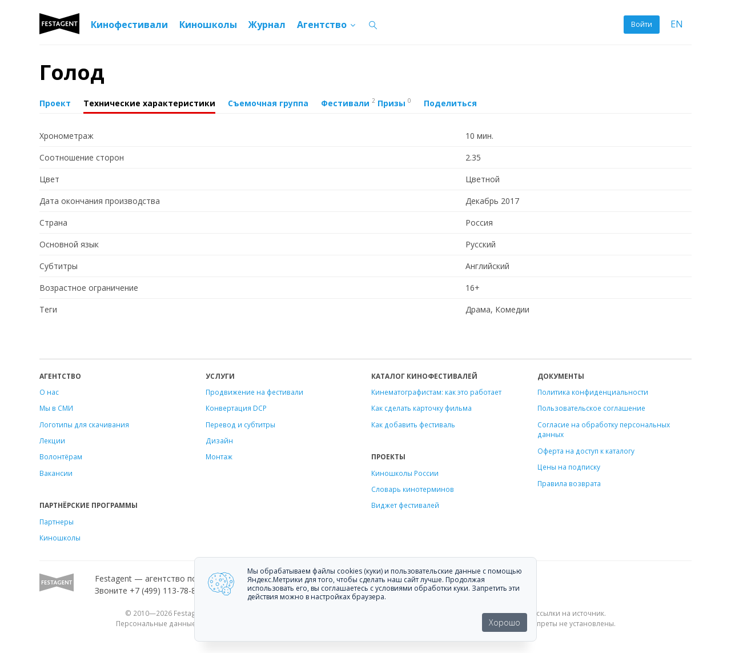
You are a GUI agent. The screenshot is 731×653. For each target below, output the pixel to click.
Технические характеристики (149, 103)
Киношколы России (405, 473)
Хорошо (504, 622)
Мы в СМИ (56, 407)
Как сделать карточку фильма (421, 407)
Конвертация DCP (236, 407)
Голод (72, 72)
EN (676, 24)
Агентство (327, 24)
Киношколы (208, 24)
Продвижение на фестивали (254, 391)
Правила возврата (569, 483)
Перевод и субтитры (240, 424)
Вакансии (56, 473)
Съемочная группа (268, 103)
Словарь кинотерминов (412, 489)
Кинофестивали (129, 24)
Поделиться (450, 103)
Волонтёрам (60, 456)
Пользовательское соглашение (591, 407)
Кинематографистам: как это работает (436, 391)
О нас (49, 391)
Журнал (267, 24)
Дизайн (219, 440)
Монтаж (219, 456)
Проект (55, 103)
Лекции (52, 440)
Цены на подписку (568, 466)
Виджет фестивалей (405, 505)
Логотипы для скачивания (84, 424)
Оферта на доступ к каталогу (585, 450)
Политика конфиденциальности (592, 391)
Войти (641, 24)
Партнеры (56, 521)
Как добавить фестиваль (413, 424)
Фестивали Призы (366, 102)
